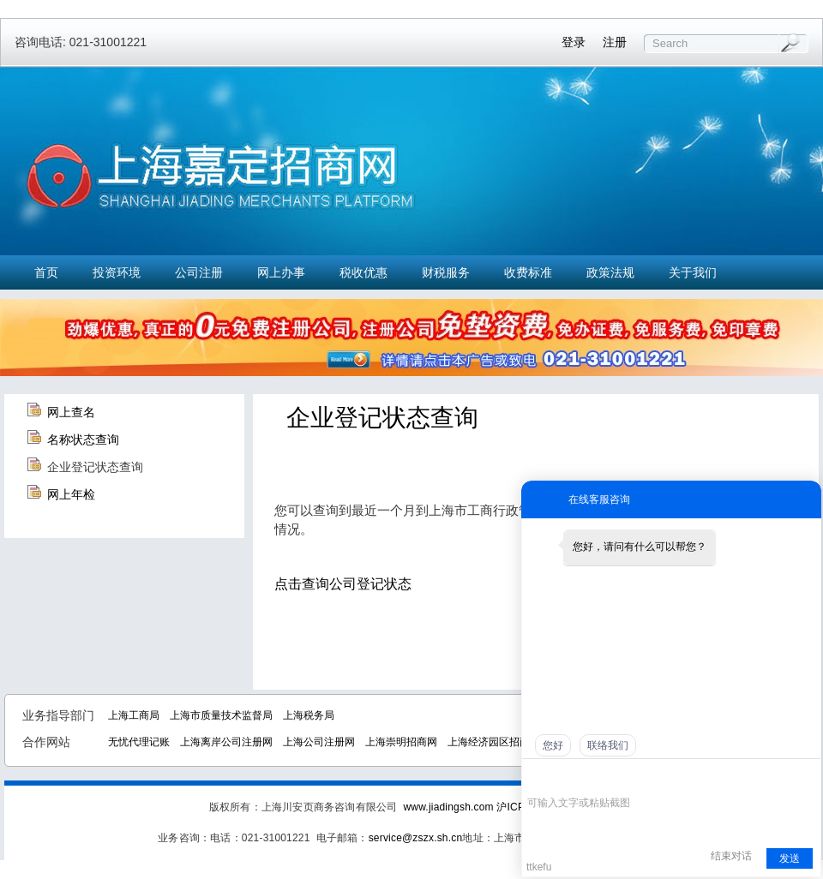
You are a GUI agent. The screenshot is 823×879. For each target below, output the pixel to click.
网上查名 (71, 412)
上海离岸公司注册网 (226, 742)
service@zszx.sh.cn (416, 838)
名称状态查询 (83, 439)
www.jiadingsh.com (448, 807)
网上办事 (281, 272)
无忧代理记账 (139, 742)
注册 (615, 42)
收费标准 (528, 272)
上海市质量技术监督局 (221, 715)
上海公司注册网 (319, 742)
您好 (553, 745)
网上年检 (71, 494)
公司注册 (199, 272)
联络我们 (607, 745)
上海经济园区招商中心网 (504, 742)
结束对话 (731, 856)
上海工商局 (133, 715)
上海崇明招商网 (401, 742)
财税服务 (446, 272)
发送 (789, 858)
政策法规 (610, 272)
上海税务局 (308, 715)
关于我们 (693, 272)
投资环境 (117, 272)
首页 (46, 272)
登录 (574, 42)
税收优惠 (363, 272)
